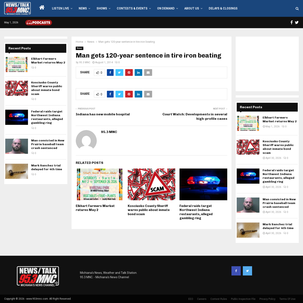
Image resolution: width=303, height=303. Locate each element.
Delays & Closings (223, 8)
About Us (191, 8)
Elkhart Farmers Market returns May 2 (95, 208)
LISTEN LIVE (60, 8)
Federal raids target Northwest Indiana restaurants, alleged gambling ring (196, 212)
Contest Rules (218, 299)
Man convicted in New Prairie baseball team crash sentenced (47, 144)
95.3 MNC (84, 62)
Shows (102, 8)
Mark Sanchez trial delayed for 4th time (46, 167)
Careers (201, 299)
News (83, 8)
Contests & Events (132, 8)
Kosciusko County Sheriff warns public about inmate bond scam (149, 210)
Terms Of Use (287, 299)
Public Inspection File (243, 299)
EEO (190, 299)
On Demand (166, 8)
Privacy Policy (267, 299)
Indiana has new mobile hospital (103, 114)
